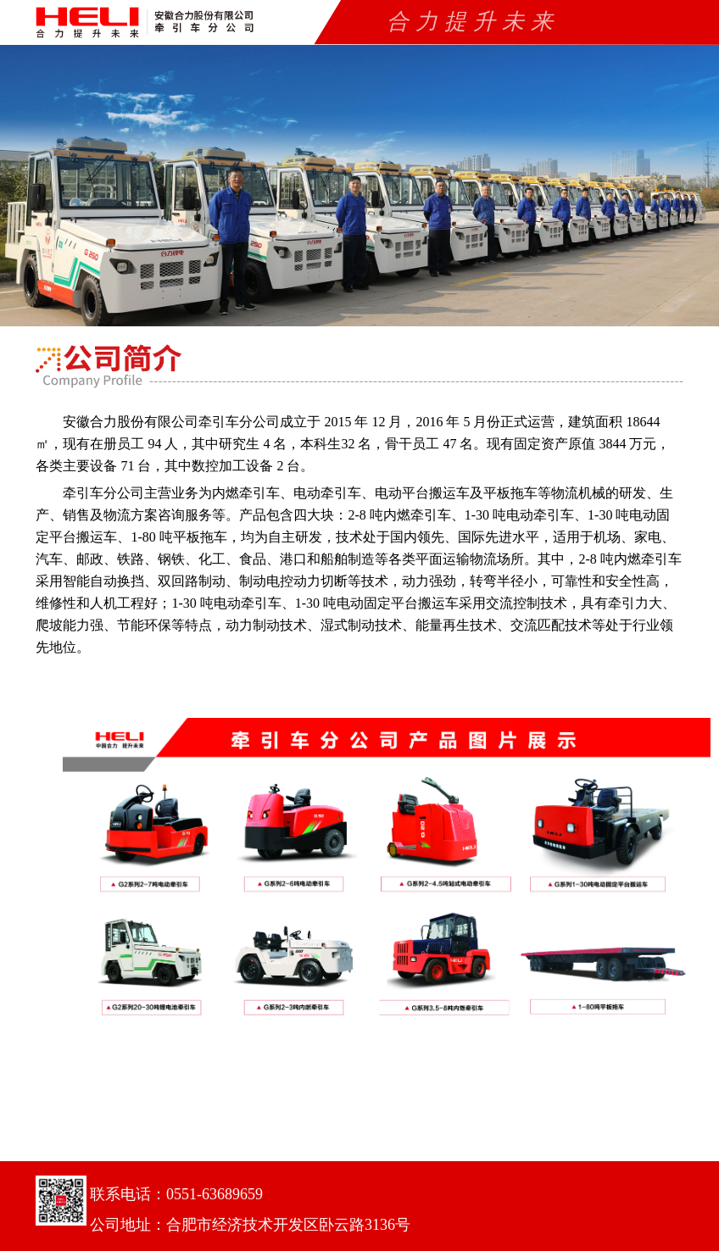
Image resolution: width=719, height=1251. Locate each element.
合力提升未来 (473, 21)
